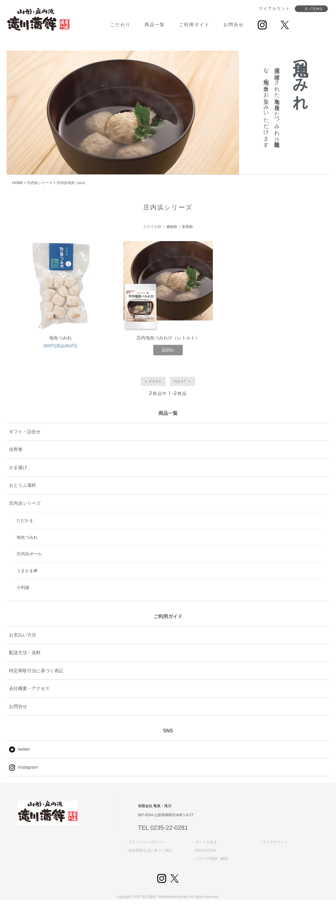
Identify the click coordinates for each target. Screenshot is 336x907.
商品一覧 (155, 24)
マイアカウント (275, 842)
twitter (19, 749)
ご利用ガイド (194, 24)
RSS (199, 850)
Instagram (23, 767)
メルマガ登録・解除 (211, 858)
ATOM (211, 850)
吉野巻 (16, 449)
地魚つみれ (60, 337)
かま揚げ (18, 467)
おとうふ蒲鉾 (22, 485)
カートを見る (206, 842)
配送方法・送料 (25, 652)
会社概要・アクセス (29, 688)
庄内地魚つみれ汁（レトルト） (168, 337)
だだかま (25, 520)
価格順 (171, 227)
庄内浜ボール (29, 553)
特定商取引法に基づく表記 (36, 670)
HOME (17, 183)
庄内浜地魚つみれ (71, 183)
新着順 (187, 227)
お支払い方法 (22, 634)
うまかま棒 (27, 570)
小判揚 (23, 587)
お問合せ (233, 24)
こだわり (120, 24)
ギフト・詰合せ (25, 431)
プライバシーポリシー (147, 842)
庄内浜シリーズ (39, 183)
